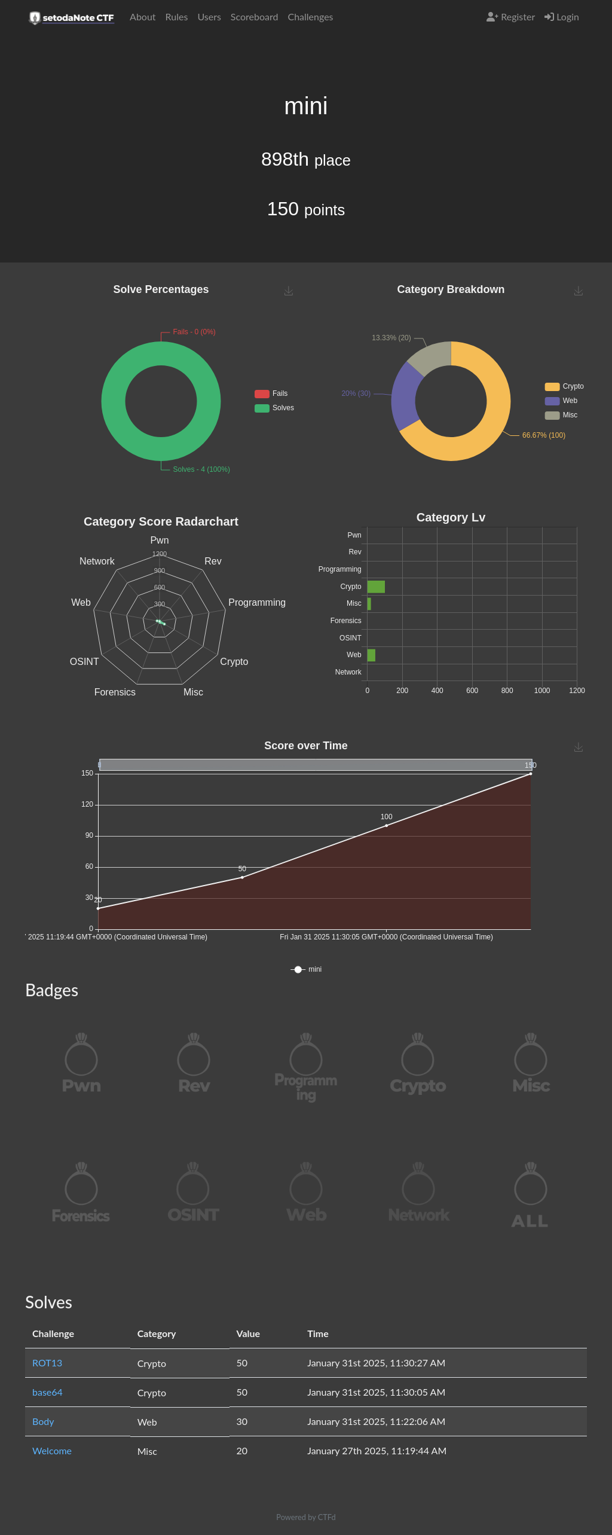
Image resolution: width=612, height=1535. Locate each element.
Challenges (310, 16)
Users (209, 16)
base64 (47, 1391)
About (143, 16)
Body (43, 1421)
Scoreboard (255, 16)
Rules (177, 16)
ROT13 (47, 1362)
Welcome (52, 1450)
